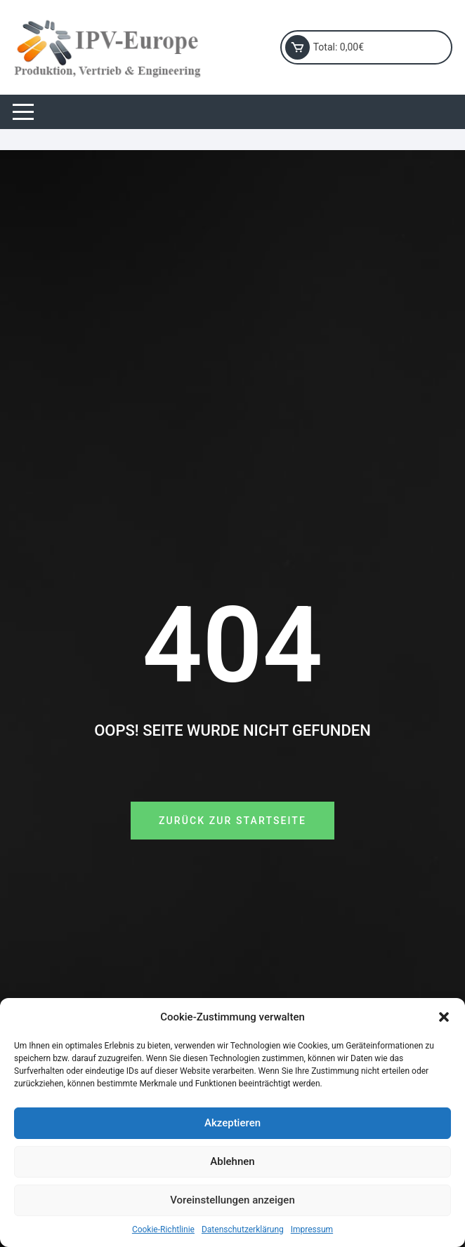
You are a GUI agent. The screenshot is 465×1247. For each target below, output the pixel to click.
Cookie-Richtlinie (163, 1229)
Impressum (312, 1229)
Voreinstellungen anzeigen (232, 1200)
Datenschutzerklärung (243, 1229)
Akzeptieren (232, 1123)
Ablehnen (232, 1161)
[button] (444, 1017)
